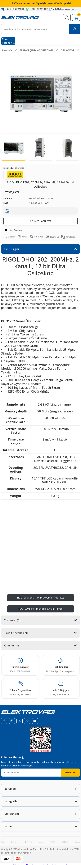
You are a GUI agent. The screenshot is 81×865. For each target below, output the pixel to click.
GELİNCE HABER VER (40, 221)
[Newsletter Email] (40, 773)
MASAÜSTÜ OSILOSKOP (41, 198)
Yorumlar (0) (12, 620)
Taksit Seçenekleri (16, 633)
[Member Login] (67, 17)
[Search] (40, 29)
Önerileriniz (11, 645)
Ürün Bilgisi (11, 249)
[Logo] (20, 17)
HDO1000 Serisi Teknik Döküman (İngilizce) (40, 597)
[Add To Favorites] (10, 236)
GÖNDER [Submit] (70, 772)
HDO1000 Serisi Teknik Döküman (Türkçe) (40, 608)
